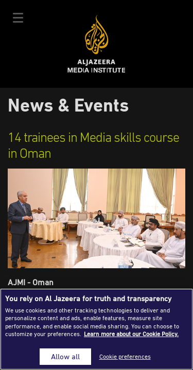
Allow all (65, 356)
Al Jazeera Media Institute (96, 44)
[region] (96, 329)
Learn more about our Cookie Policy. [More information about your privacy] (131, 334)
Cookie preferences (125, 356)
